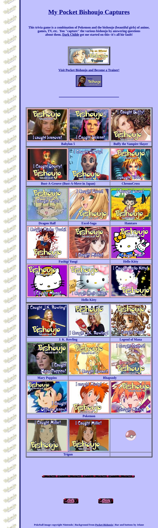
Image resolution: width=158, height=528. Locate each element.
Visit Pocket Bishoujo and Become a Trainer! (89, 70)
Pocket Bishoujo (104, 524)
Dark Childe (70, 34)
